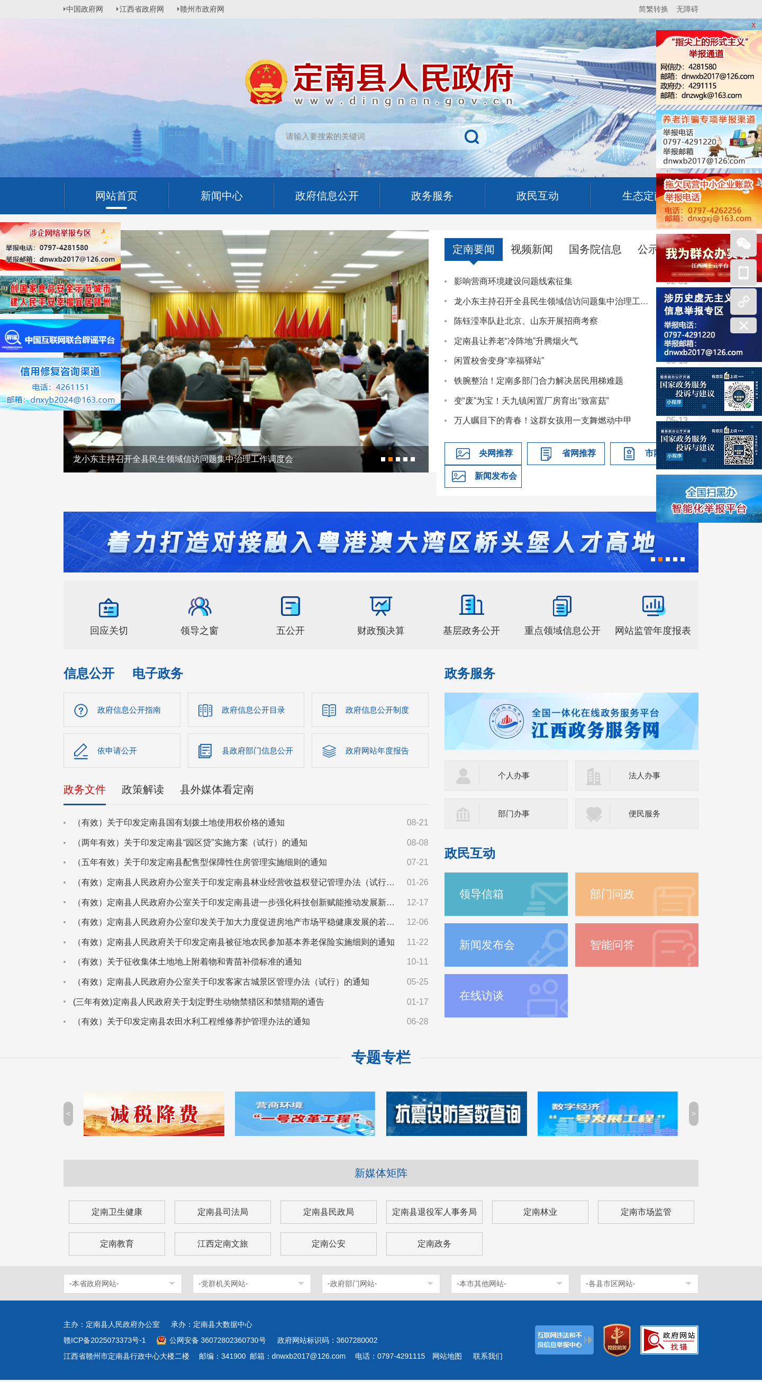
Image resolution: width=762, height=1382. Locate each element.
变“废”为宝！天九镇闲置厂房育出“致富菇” (531, 400)
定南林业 (540, 1214)
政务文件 (85, 791)
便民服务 (646, 813)
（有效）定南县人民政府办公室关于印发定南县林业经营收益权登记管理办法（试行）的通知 (235, 884)
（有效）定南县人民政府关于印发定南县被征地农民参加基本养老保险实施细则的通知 (234, 944)
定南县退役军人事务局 (434, 1214)
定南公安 (329, 1245)
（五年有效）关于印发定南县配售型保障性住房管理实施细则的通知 (200, 864)
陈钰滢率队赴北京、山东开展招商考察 (526, 320)
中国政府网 (87, 9)
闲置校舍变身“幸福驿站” (499, 360)
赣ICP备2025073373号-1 (105, 1342)
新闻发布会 (496, 475)
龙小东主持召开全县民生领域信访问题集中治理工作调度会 (555, 301)
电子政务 (157, 673)
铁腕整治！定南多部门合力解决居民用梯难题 (538, 380)
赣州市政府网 (209, 9)
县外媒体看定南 (217, 791)
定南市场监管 (646, 1214)
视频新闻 (532, 249)
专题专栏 (381, 1059)
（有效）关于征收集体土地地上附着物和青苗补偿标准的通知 (187, 963)
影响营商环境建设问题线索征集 (513, 281)
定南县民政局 (328, 1214)
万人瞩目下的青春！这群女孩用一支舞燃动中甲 (543, 420)
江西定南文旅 (222, 1245)
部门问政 (613, 894)
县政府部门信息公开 (260, 751)
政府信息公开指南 (131, 709)
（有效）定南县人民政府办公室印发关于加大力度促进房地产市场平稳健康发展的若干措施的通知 (235, 924)
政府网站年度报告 (379, 751)
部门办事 (515, 813)
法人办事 (646, 775)
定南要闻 (473, 249)
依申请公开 (118, 751)
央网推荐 (496, 453)
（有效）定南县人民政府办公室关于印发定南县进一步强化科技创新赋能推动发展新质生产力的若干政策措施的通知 (235, 903)
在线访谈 (482, 995)
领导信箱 (482, 894)
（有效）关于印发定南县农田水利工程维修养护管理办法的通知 (191, 1023)
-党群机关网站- (223, 1285)
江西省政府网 (146, 9)
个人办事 (515, 775)
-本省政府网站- (94, 1285)
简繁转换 (653, 9)
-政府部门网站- (352, 1285)
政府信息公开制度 (379, 709)
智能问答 (613, 944)
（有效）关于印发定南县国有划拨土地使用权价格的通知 (179, 824)
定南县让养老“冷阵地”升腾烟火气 (516, 341)
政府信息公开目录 (255, 709)
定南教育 (117, 1245)
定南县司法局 (222, 1214)
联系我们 (488, 1358)
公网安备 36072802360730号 (217, 1342)
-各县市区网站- (610, 1285)
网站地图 (447, 1358)
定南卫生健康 (117, 1214)
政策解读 (143, 791)
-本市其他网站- (481, 1285)
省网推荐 (579, 453)
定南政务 (434, 1245)
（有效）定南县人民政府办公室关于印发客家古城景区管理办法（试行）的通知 (221, 983)
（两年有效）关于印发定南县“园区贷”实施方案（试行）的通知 (190, 844)
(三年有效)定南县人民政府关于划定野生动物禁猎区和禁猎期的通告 (198, 1003)
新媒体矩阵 (381, 1175)
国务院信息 (595, 249)
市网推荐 (662, 453)
